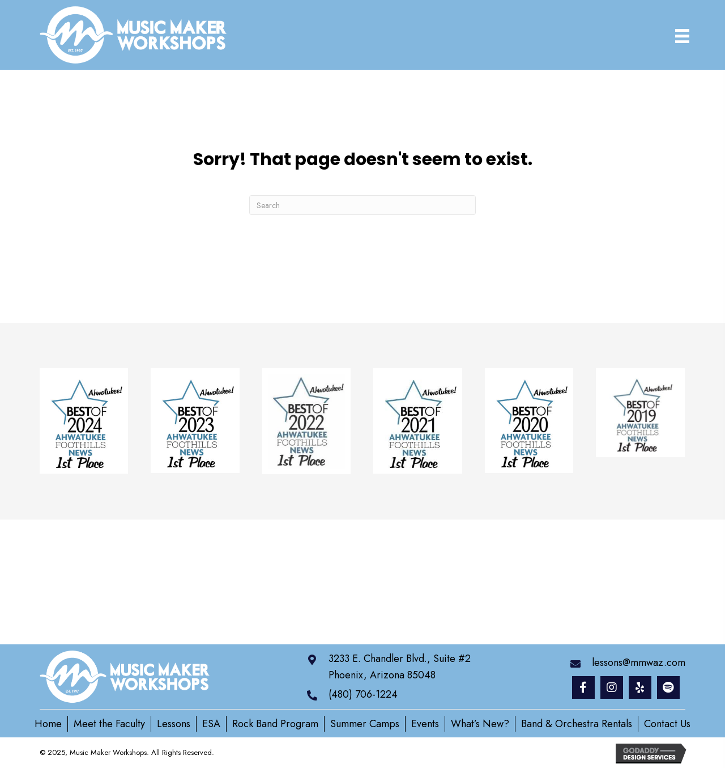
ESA (211, 723)
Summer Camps (364, 723)
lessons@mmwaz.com (638, 662)
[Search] (362, 205)
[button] (583, 687)
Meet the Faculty (109, 723)
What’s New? (480, 723)
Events (425, 723)
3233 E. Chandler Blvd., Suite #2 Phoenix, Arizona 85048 (400, 666)
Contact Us (667, 723)
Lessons (173, 723)
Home (48, 723)
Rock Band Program (275, 723)
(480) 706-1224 (363, 694)
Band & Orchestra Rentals (576, 723)
